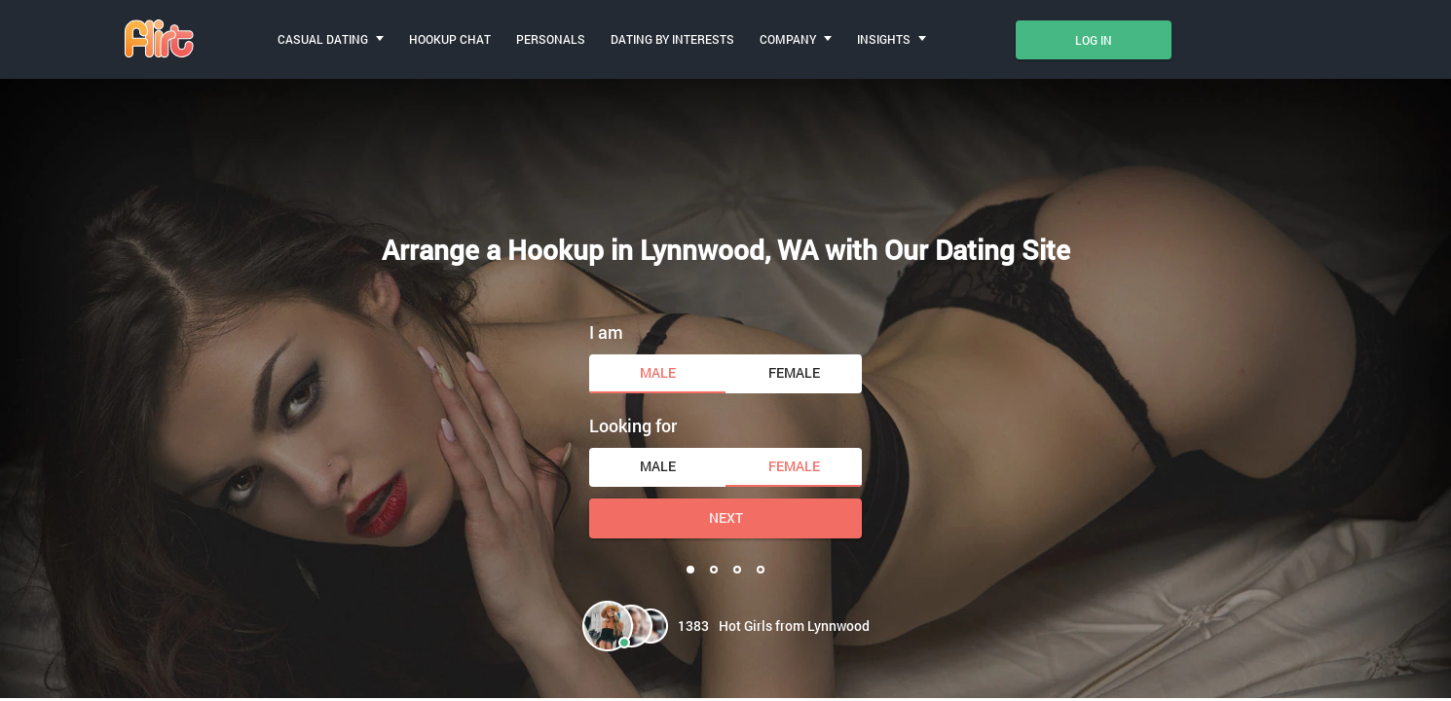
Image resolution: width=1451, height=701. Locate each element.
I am (606, 332)
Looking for (633, 425)
